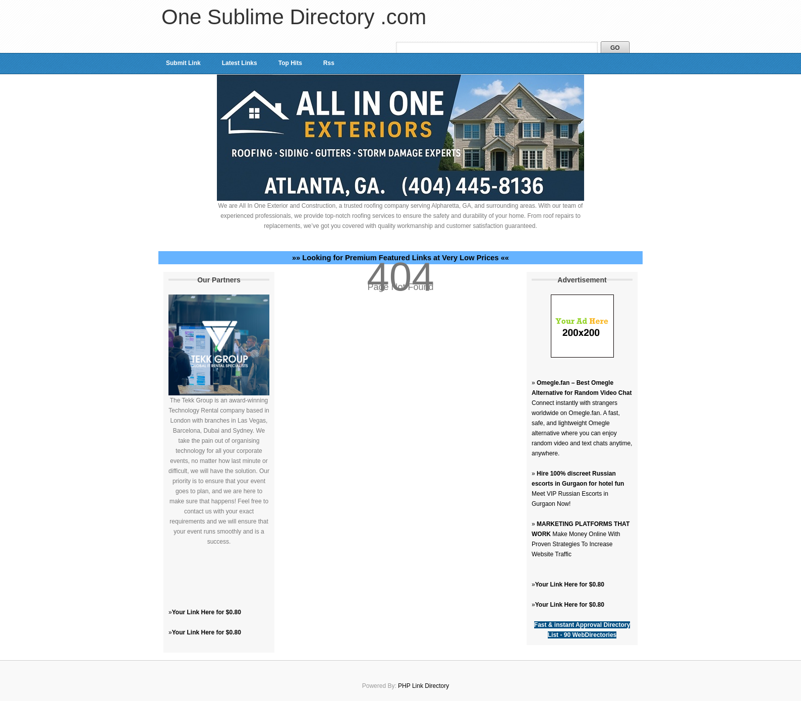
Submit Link (183, 63)
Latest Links (239, 63)
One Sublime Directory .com (293, 17)
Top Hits (290, 63)
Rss (328, 63)
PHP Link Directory (423, 685)
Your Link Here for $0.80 (206, 612)
